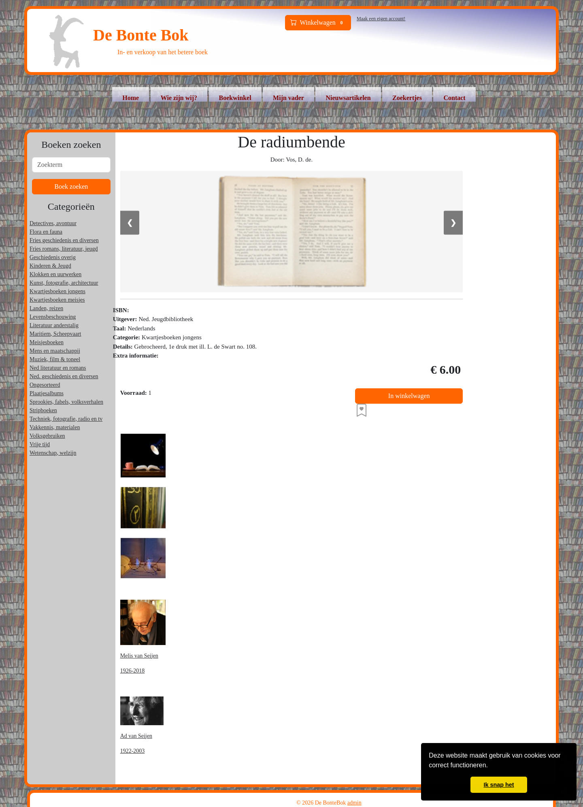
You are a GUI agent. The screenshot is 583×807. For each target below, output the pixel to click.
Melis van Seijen (139, 656)
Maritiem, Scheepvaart (55, 334)
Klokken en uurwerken (55, 274)
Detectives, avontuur (53, 223)
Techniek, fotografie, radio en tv (66, 419)
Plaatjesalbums (47, 393)
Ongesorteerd (45, 385)
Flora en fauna (46, 232)
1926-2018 (132, 671)
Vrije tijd (40, 444)
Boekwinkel (235, 97)
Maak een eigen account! (381, 18)
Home (130, 97)
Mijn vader (288, 97)
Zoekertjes (407, 97)
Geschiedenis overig (53, 257)
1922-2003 (132, 751)
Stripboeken (43, 410)
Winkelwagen (318, 23)
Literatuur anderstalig (54, 325)
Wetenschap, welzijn (53, 453)
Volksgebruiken (47, 436)
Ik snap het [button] (498, 784)
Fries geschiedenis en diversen (64, 240)
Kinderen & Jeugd (50, 266)
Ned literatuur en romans (58, 368)
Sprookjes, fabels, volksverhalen (66, 402)
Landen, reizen (46, 308)
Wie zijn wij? (179, 97)
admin (354, 803)
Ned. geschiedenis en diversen (64, 376)
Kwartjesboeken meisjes (57, 300)
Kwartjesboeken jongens (57, 291)
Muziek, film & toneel (55, 359)
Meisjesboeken (47, 342)
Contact (454, 97)
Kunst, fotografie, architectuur (64, 283)
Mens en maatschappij (55, 351)
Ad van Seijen (136, 736)
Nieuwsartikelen (348, 97)
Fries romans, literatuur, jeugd (64, 249)
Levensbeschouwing (53, 317)
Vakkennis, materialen (55, 427)
